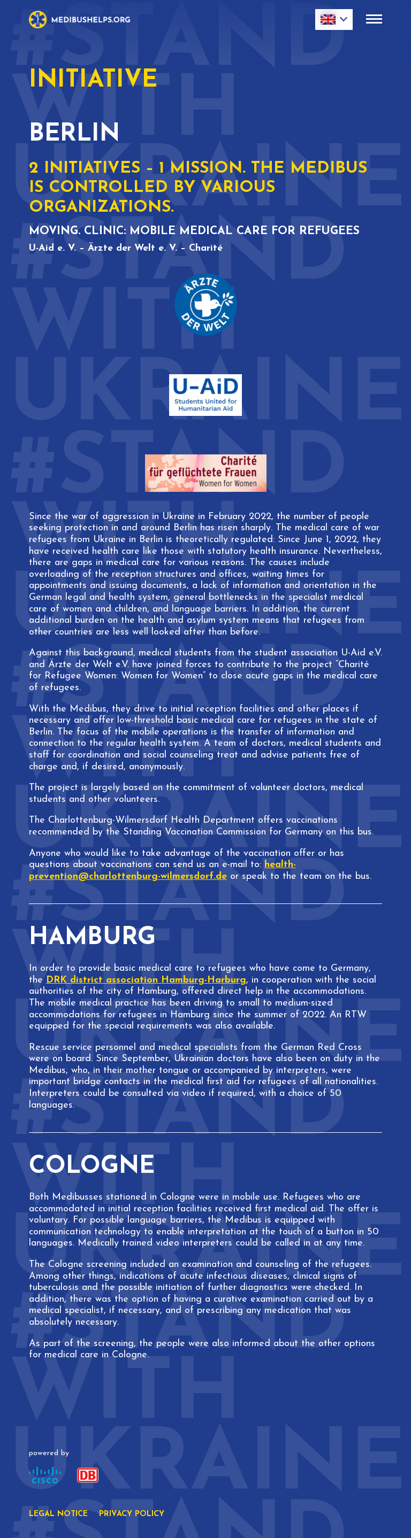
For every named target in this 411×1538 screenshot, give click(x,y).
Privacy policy (131, 1514)
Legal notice (58, 1514)
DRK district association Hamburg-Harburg (146, 980)
